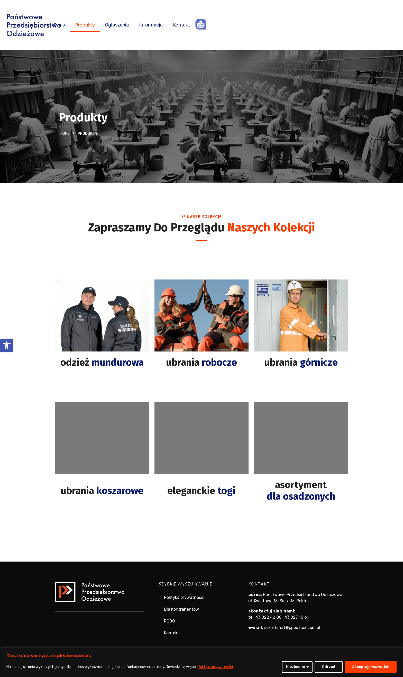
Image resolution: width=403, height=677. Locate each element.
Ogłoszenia (243, 25)
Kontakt (307, 25)
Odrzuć (328, 667)
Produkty (211, 25)
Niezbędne (295, 667)
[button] (6, 345)
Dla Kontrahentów (181, 609)
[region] (201, 662)
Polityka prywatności (215, 667)
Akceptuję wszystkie (370, 667)
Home (65, 133)
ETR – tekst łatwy (327, 24)
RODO (169, 621)
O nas (185, 25)
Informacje (277, 25)
